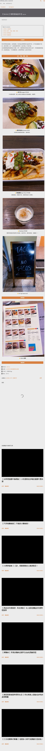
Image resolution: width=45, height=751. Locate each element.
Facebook (2, 6)
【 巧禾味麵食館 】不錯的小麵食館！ (16, 523)
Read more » (40, 486)
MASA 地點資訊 (7, 34)
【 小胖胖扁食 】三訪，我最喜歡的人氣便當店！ (20, 566)
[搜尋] (41, 1)
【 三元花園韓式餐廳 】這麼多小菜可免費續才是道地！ (22, 739)
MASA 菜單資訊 (7, 32)
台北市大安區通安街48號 (12, 369)
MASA (8, 366)
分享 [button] (41, 378)
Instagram (10, 6)
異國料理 (15, 378)
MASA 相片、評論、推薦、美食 (11, 30)
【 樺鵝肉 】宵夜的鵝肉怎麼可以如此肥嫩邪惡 (19, 652)
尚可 (11, 378)
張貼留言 (7, 486)
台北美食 (8, 378)
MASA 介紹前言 (7, 29)
